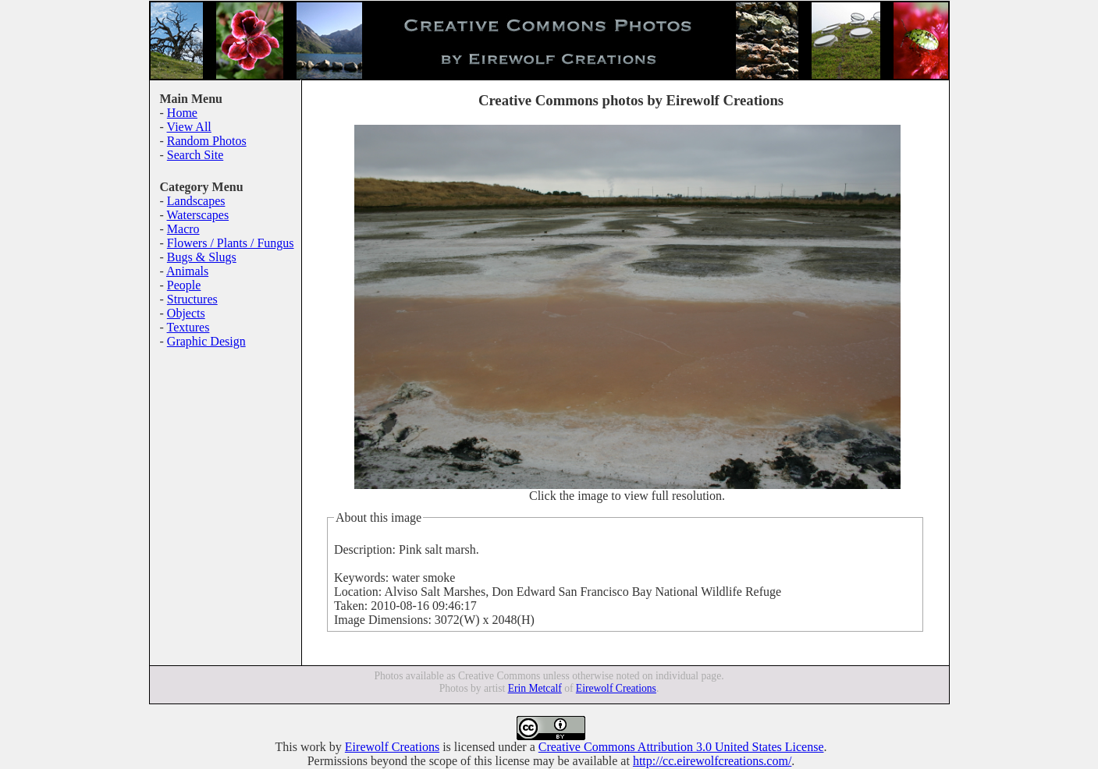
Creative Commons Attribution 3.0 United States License (681, 746)
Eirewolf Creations (616, 688)
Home (182, 112)
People (184, 285)
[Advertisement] (207, 456)
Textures (188, 327)
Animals (187, 271)
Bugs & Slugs (201, 257)
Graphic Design (206, 341)
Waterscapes (198, 214)
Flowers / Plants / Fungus (230, 243)
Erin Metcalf (535, 688)
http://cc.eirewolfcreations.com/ (712, 760)
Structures (192, 299)
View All (189, 126)
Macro (183, 229)
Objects (186, 313)
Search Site (195, 154)
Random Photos (207, 140)
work (313, 746)
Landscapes (196, 200)
